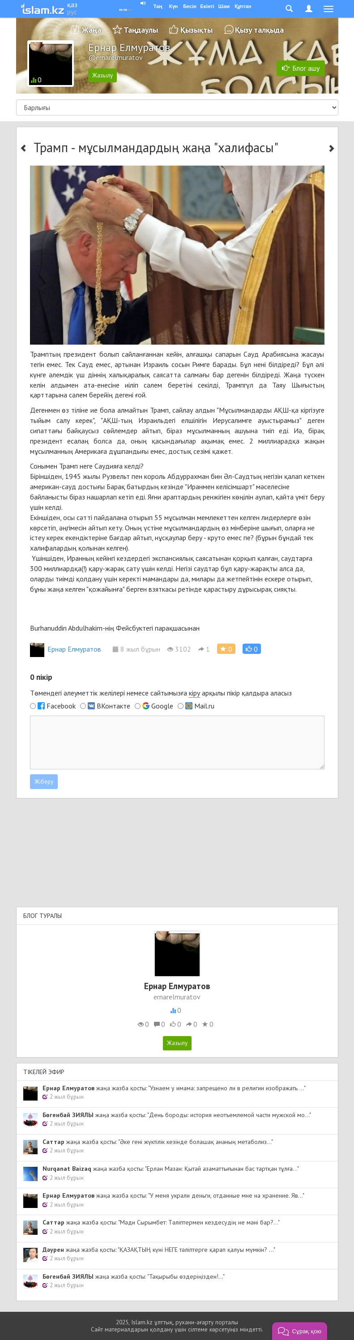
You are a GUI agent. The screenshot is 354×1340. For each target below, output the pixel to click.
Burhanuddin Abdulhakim (66, 627)
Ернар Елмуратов (65, 648)
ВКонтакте (113, 705)
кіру (194, 692)
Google (162, 705)
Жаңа (91, 30)
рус (72, 11)
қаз (72, 4)
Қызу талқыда (259, 30)
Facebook (61, 705)
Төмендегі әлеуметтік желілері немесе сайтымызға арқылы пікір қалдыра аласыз (161, 693)
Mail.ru (204, 705)
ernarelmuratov (177, 996)
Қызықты (196, 30)
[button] (252, 649)
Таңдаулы (141, 30)
